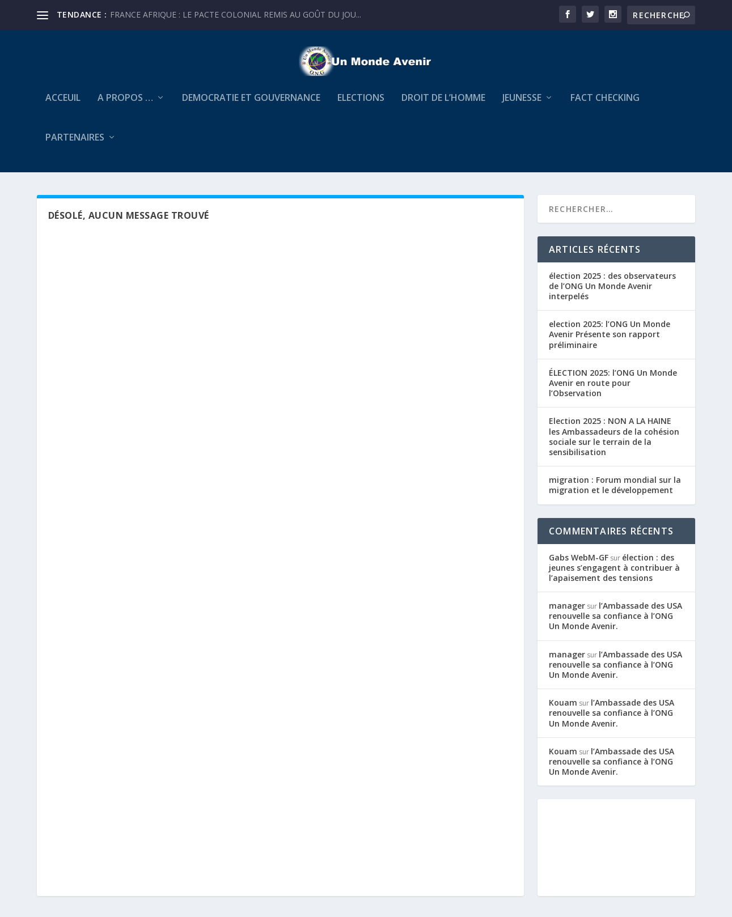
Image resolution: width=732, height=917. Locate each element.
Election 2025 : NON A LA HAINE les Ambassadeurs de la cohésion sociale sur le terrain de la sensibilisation (614, 444)
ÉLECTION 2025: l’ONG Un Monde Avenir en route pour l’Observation (613, 390)
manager (567, 613)
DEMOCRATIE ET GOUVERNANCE (251, 105)
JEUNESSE (521, 105)
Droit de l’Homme (443, 105)
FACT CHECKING (605, 105)
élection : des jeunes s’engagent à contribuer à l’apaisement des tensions (614, 575)
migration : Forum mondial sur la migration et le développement (615, 492)
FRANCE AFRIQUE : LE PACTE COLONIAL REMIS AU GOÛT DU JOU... (235, 14)
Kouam (563, 709)
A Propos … (125, 105)
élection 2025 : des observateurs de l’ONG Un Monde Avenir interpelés (612, 293)
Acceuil (63, 105)
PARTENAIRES (74, 145)
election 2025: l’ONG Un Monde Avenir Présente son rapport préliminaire (609, 342)
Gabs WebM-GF (578, 564)
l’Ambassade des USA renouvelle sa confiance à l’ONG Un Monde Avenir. (615, 623)
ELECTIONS (360, 105)
